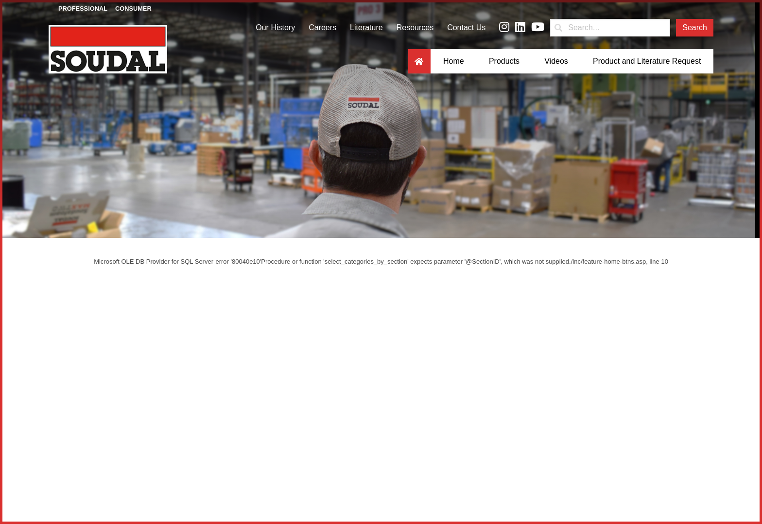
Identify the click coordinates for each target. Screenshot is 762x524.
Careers (322, 27)
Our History (275, 27)
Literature (366, 27)
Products (504, 61)
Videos (556, 61)
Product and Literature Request (647, 61)
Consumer (133, 8)
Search (694, 27)
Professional (82, 8)
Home (453, 61)
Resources (415, 27)
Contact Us (466, 27)
